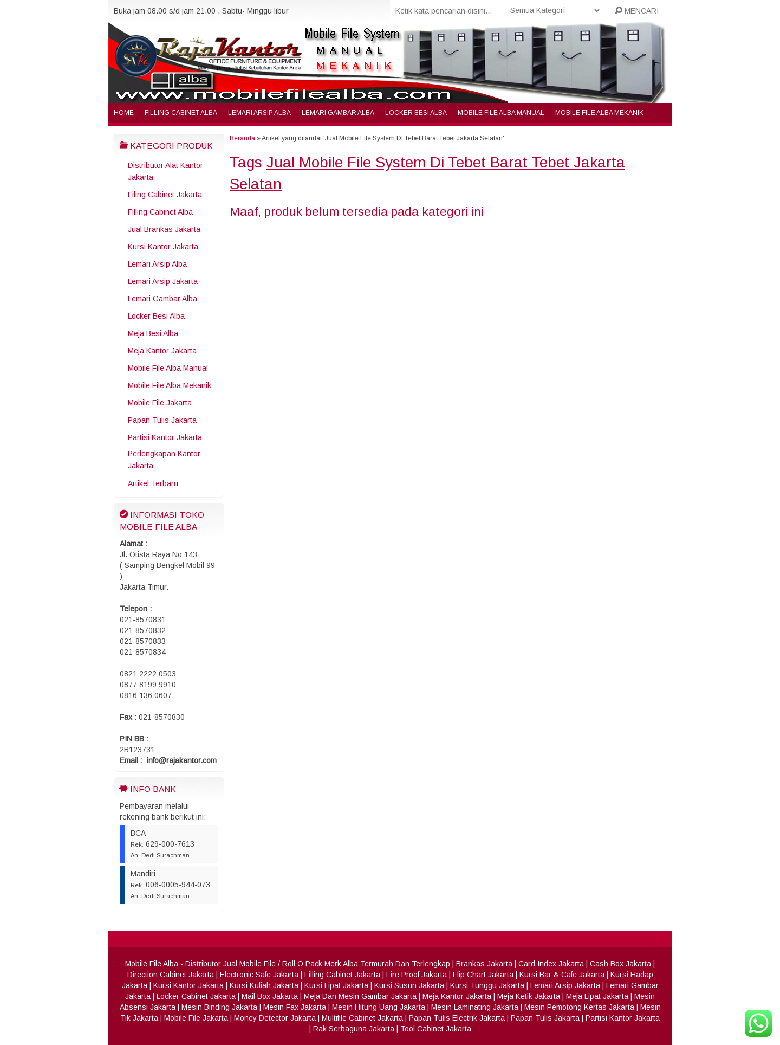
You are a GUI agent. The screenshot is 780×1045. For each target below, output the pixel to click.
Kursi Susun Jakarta (409, 985)
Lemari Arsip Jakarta (163, 281)
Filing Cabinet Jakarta (165, 194)
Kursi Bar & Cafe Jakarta (561, 974)
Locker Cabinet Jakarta (196, 996)
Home (124, 113)
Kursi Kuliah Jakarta (264, 985)
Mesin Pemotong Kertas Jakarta (579, 1007)
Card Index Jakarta (551, 963)
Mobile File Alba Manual (501, 113)
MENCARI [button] (637, 11)
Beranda (242, 138)
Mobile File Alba (151, 963)
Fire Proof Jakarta (416, 974)
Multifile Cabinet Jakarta (362, 1018)
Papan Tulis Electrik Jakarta (457, 1018)
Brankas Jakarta (484, 963)
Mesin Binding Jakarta (219, 1007)
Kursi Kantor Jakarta (163, 246)
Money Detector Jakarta (275, 1018)
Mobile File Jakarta (160, 402)
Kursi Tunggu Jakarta (487, 985)
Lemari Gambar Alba (338, 113)
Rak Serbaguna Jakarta (353, 1028)
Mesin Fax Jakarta (294, 1007)
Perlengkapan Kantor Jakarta (164, 459)
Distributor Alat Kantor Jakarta (165, 171)
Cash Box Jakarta (620, 963)
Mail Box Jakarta (270, 996)
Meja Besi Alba (153, 333)
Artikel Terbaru (153, 483)
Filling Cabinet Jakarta (342, 974)
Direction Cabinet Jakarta (170, 974)
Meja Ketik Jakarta (528, 996)
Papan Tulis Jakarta (162, 420)
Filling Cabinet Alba (181, 113)
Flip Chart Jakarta (483, 974)
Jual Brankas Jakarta (164, 229)
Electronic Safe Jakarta (259, 974)
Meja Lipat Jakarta (597, 996)
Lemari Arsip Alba (259, 113)
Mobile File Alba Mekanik (599, 113)
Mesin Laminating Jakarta (474, 1007)
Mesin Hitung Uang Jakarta (378, 1007)
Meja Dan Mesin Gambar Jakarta (360, 996)
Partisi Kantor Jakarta (165, 437)
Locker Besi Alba (416, 113)
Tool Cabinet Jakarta (435, 1028)
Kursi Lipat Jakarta (336, 985)
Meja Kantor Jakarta (162, 350)
